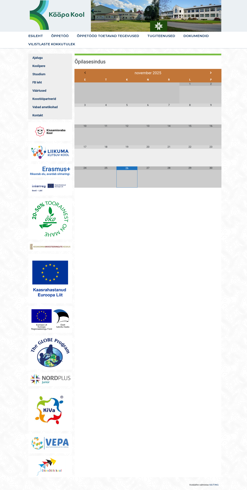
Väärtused (39, 90)
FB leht (37, 82)
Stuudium (38, 74)
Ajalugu (37, 57)
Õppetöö (60, 36)
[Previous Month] (84, 73)
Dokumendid (196, 36)
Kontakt (37, 115)
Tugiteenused (161, 36)
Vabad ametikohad (45, 107)
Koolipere (38, 66)
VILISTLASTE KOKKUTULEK (51, 44)
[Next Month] (211, 73)
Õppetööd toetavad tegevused (108, 36)
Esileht (35, 36)
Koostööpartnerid (44, 99)
